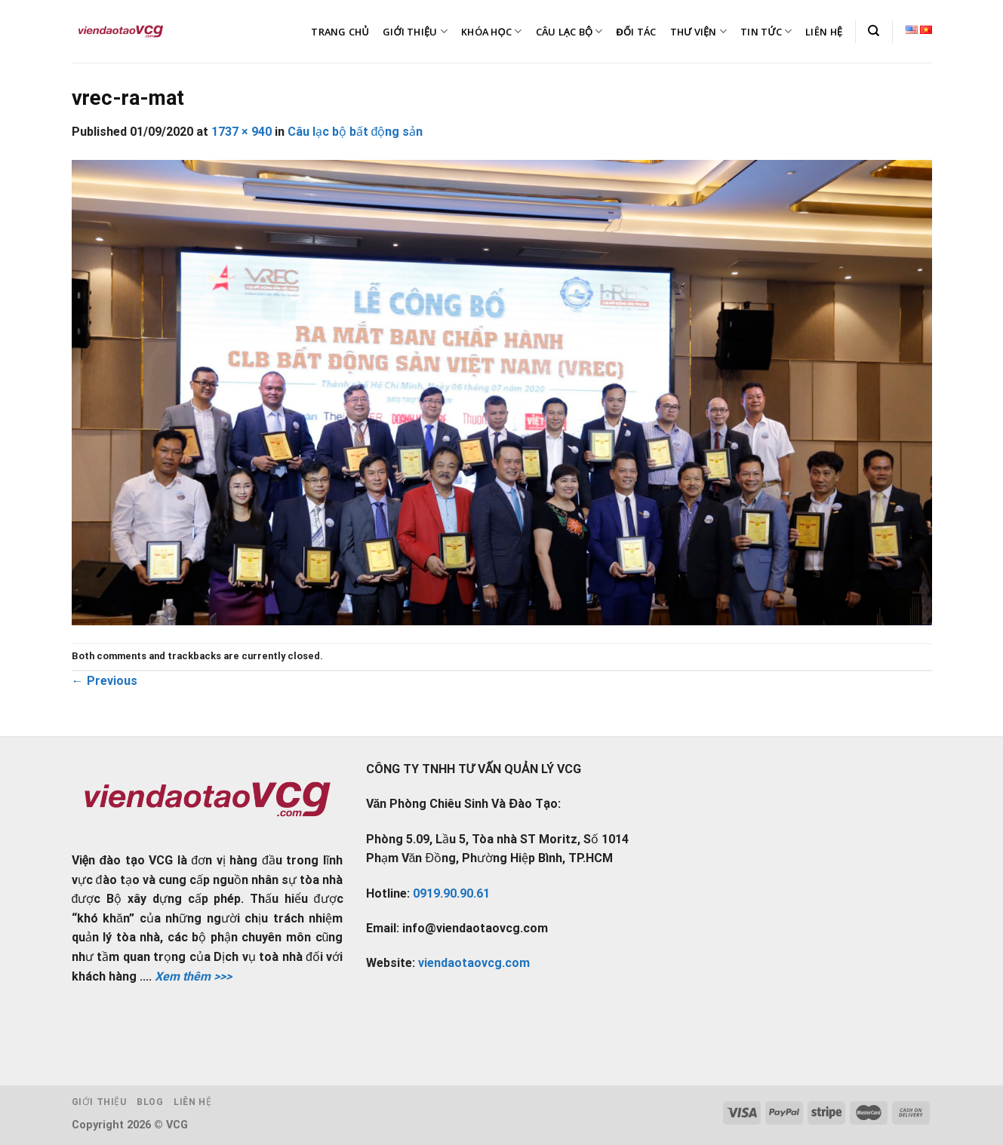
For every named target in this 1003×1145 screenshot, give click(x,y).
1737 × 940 (241, 131)
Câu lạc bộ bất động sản (355, 131)
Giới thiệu (99, 1102)
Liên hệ (192, 1102)
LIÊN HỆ (823, 31)
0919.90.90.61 (451, 893)
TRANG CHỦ (340, 31)
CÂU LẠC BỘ (569, 31)
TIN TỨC (766, 31)
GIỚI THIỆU (415, 31)
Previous (104, 681)
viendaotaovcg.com (474, 963)
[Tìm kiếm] (873, 31)
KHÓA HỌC (491, 31)
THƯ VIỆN (699, 31)
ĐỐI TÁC (637, 31)
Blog (150, 1102)
